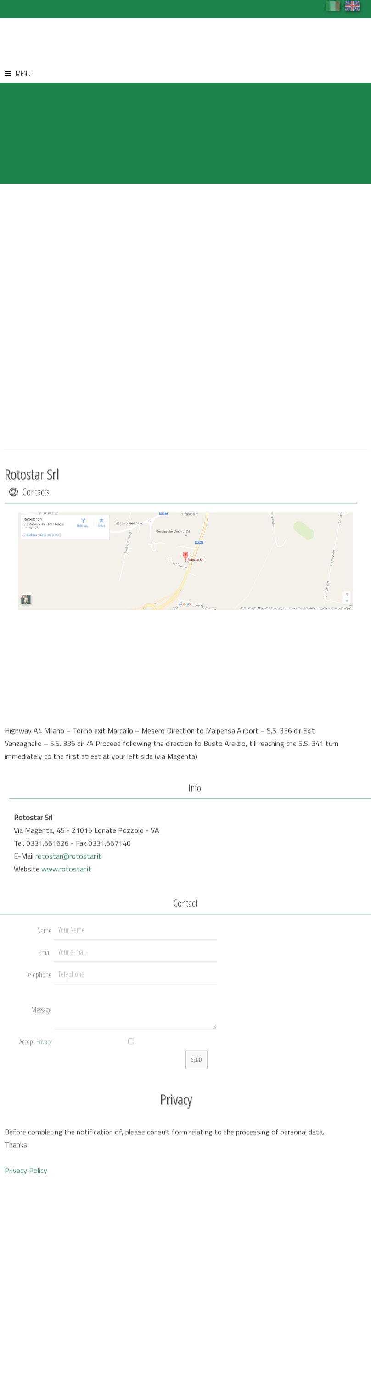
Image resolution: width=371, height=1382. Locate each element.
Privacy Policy (26, 1277)
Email (45, 1059)
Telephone (39, 1081)
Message (41, 1117)
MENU (18, 73)
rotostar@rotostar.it (68, 962)
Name (44, 1037)
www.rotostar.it (66, 975)
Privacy (44, 1148)
